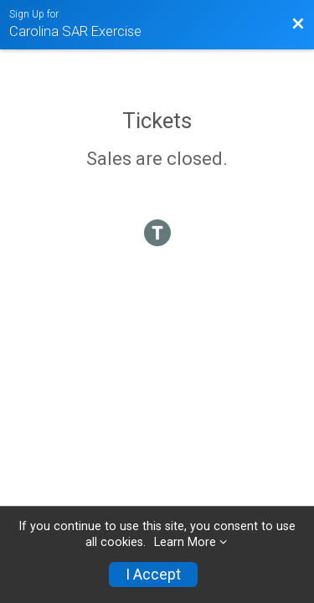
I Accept (153, 574)
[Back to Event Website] (298, 24)
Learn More (185, 542)
